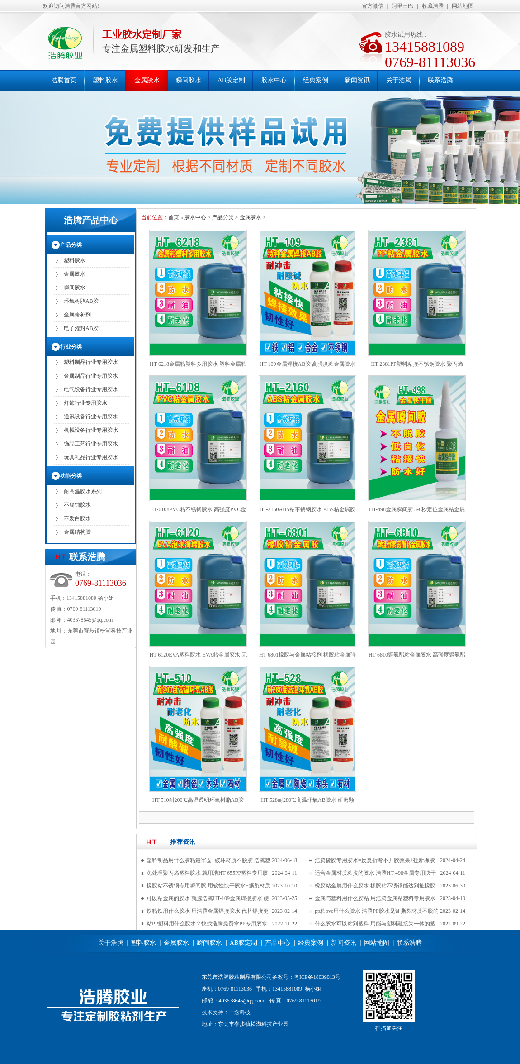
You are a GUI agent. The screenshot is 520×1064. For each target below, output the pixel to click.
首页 (173, 217)
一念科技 (240, 1012)
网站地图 (462, 6)
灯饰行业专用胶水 (85, 403)
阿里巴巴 (402, 6)
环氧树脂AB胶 (81, 301)
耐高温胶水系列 (83, 491)
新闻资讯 (357, 80)
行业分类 (71, 347)
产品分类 (223, 217)
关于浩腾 (398, 80)
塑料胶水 (105, 80)
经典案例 (315, 80)
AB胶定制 (231, 80)
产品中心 (277, 942)
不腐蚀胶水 (77, 505)
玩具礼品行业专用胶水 (91, 457)
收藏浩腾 (433, 6)
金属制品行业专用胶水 (91, 376)
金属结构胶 (77, 532)
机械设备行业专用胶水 (91, 430)
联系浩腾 (440, 80)
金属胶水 (147, 80)
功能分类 (71, 476)
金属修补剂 (77, 315)
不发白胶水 (77, 518)
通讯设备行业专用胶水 (91, 416)
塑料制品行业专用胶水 (91, 362)
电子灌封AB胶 (81, 328)
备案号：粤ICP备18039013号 (306, 977)
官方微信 (372, 6)
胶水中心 (274, 80)
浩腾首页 (63, 80)
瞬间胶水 (188, 80)
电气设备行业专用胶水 (91, 389)
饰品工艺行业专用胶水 (91, 444)
